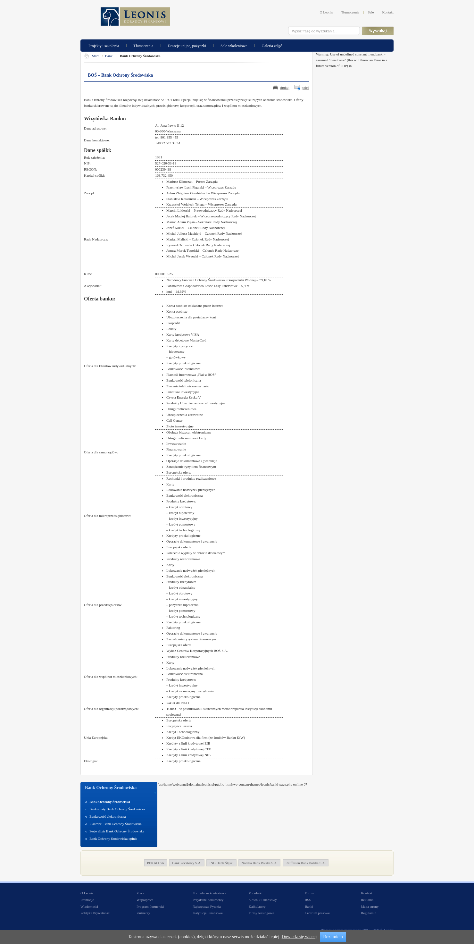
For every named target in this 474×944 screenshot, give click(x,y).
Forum (309, 893)
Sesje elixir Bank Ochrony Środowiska (116, 831)
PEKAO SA (155, 863)
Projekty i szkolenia (103, 45)
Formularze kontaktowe (209, 893)
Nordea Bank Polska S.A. (259, 863)
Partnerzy (143, 913)
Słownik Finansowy (263, 900)
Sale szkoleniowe (233, 45)
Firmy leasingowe (261, 913)
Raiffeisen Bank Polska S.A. (306, 863)
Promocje (87, 900)
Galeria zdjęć (272, 45)
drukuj (284, 87)
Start (95, 56)
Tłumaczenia (350, 12)
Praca (140, 893)
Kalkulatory (257, 906)
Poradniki (255, 893)
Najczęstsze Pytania (207, 906)
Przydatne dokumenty (208, 900)
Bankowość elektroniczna (107, 816)
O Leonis (326, 12)
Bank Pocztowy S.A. (187, 863)
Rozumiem (333, 936)
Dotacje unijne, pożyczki (187, 45)
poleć (305, 87)
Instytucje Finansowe (208, 913)
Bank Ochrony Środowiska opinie (113, 838)
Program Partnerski (150, 906)
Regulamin (368, 913)
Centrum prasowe (317, 913)
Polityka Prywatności (95, 913)
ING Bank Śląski (221, 863)
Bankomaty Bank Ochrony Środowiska (117, 809)
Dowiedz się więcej (299, 936)
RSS (308, 900)
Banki (109, 56)
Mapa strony (369, 906)
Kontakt (388, 12)
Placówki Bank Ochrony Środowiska (115, 824)
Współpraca (145, 900)
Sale (371, 12)
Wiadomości (89, 906)
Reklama (367, 900)
